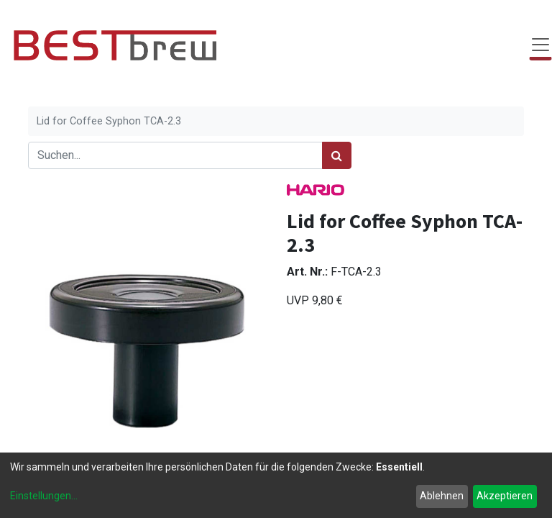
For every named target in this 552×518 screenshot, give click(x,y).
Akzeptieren (505, 495)
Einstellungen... (44, 495)
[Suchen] (336, 155)
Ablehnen (442, 495)
